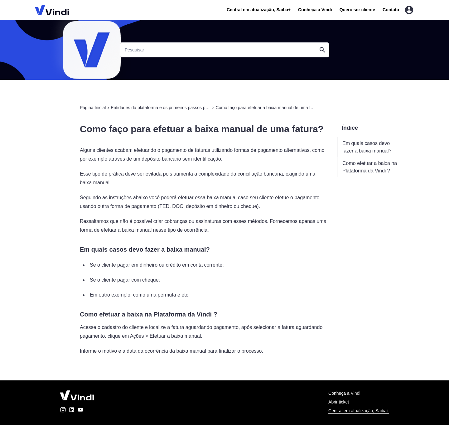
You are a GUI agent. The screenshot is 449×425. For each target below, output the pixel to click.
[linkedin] (72, 411)
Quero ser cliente (357, 9)
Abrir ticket (338, 401)
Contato (391, 9)
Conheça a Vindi (315, 9)
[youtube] (80, 411)
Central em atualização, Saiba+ (259, 9)
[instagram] (63, 411)
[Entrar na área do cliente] (409, 10)
